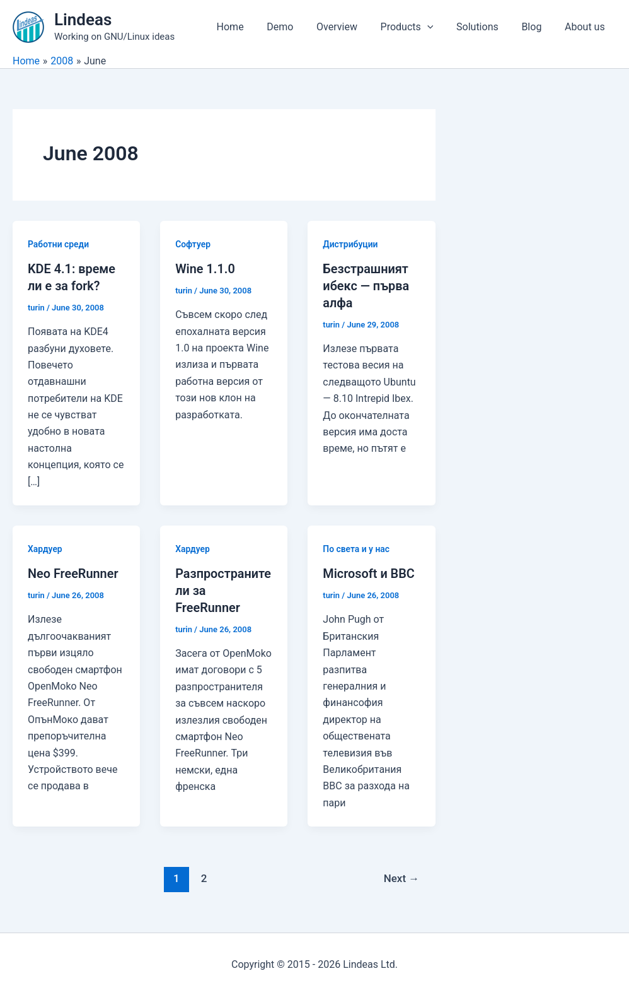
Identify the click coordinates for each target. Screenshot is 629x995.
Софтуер (193, 244)
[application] (437, 27)
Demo (296, 27)
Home (249, 27)
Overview (350, 27)
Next (401, 877)
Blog (536, 27)
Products (417, 27)
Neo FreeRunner (73, 572)
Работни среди (58, 244)
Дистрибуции (350, 244)
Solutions (485, 27)
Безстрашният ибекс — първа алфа (366, 285)
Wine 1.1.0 (205, 268)
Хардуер (45, 548)
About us (586, 27)
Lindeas (83, 19)
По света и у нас (356, 548)
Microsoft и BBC (369, 572)
